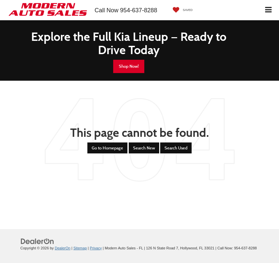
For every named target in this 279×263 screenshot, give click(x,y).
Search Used (175, 147)
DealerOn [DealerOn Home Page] (62, 248)
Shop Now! (129, 66)
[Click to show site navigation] (268, 10)
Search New (144, 147)
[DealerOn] (37, 240)
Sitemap (80, 248)
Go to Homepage (107, 147)
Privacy (96, 248)
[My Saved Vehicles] (181, 10)
